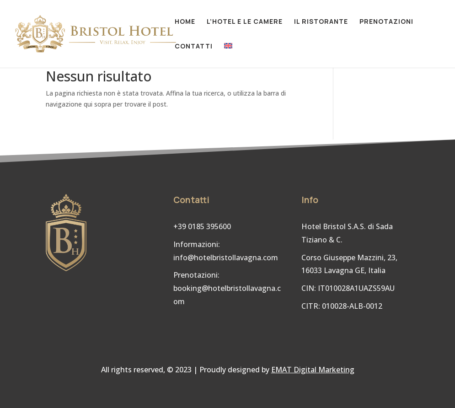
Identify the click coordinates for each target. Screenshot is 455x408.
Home (185, 22)
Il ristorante (321, 22)
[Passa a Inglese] (228, 55)
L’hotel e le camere (245, 22)
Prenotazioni (386, 22)
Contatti (194, 46)
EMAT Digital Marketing (312, 370)
